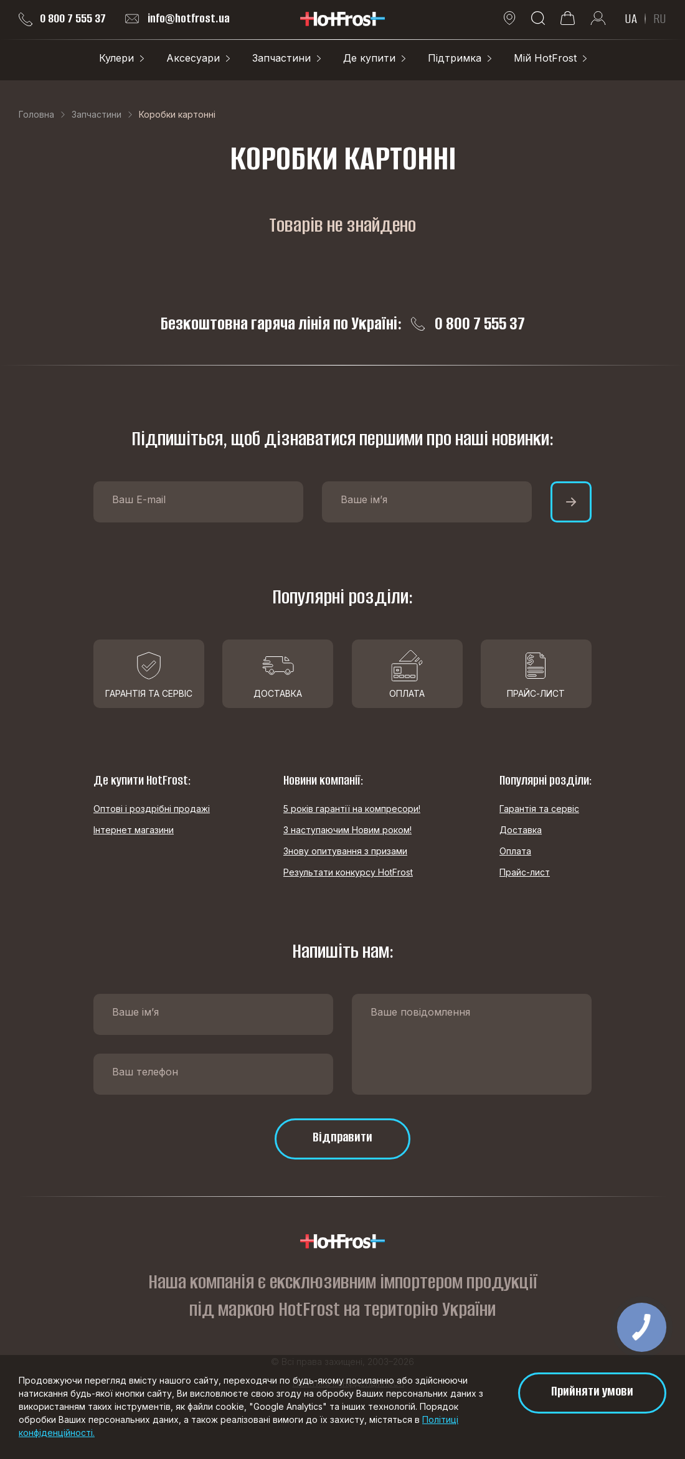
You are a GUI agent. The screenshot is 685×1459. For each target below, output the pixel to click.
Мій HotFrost (545, 58)
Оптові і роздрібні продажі (151, 808)
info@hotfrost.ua (177, 19)
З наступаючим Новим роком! (347, 829)
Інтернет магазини (133, 829)
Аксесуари (193, 58)
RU (659, 18)
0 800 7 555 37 (62, 19)
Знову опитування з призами (345, 851)
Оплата (515, 851)
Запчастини (281, 58)
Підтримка (454, 58)
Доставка (520, 829)
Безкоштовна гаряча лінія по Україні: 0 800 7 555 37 (343, 324)
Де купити (369, 58)
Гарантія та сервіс (539, 808)
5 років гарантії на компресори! (351, 808)
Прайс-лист (524, 872)
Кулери (116, 58)
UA (631, 18)
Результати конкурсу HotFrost (348, 872)
